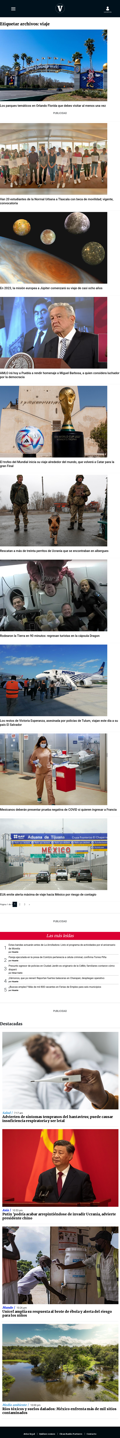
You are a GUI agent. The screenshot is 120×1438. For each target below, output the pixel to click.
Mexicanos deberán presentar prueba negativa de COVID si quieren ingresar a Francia (58, 809)
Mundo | (9, 1307)
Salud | (7, 1113)
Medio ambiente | (15, 1405)
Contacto (91, 1434)
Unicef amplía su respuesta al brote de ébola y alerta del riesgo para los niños (57, 1313)
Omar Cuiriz (17, 973)
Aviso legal (29, 1434)
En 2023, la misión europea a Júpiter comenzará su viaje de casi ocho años (51, 288)
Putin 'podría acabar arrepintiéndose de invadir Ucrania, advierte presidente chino (59, 1216)
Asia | (6, 1210)
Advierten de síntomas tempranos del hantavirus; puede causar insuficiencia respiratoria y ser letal (57, 1119)
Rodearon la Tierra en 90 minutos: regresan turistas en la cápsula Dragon (50, 636)
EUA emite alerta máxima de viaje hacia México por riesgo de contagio (48, 894)
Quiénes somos (47, 1434)
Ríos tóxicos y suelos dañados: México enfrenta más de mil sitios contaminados (59, 1411)
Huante (15, 952)
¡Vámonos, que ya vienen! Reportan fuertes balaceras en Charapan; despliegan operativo (56, 978)
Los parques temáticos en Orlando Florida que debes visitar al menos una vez (53, 106)
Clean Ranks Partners (70, 1434)
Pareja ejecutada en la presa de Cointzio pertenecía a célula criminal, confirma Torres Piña (57, 957)
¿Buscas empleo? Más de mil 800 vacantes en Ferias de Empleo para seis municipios (55, 986)
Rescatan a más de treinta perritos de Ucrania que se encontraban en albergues (54, 551)
